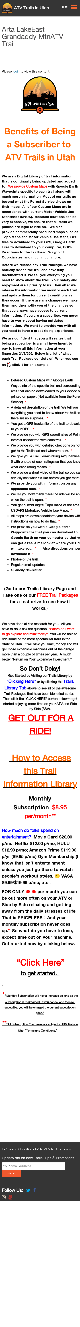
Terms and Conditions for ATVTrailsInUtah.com (36, 1149)
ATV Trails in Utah (25, 7)
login (16, 71)
